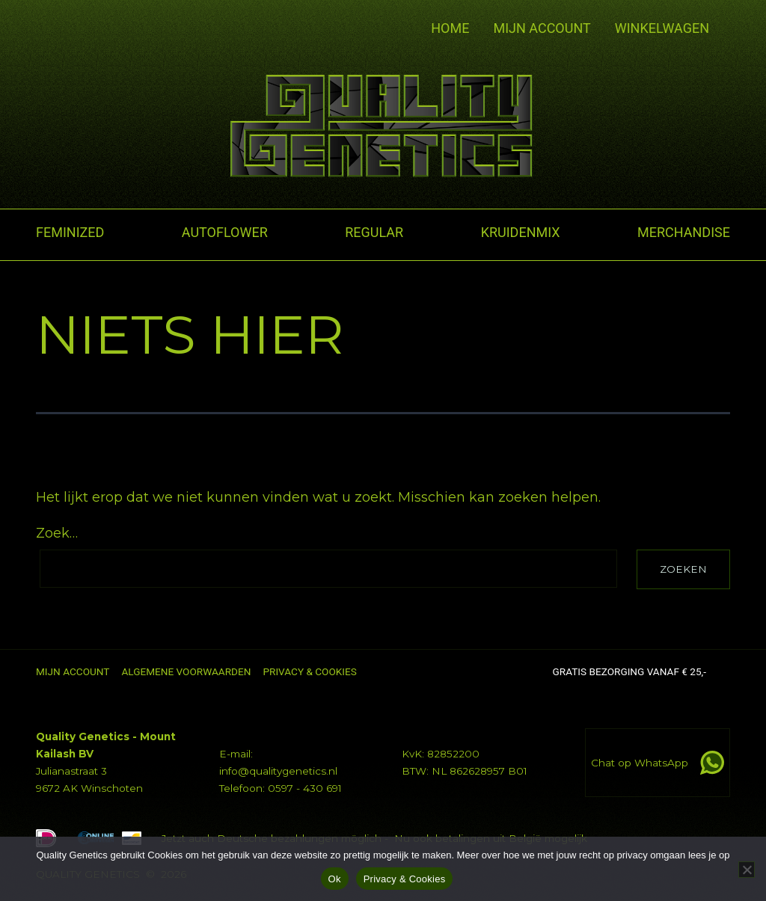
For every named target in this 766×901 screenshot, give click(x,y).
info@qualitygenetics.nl (278, 771)
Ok (334, 879)
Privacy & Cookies (405, 879)
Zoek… (57, 533)
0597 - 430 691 (305, 788)
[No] (746, 869)
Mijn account (541, 28)
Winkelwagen (662, 28)
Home (450, 28)
